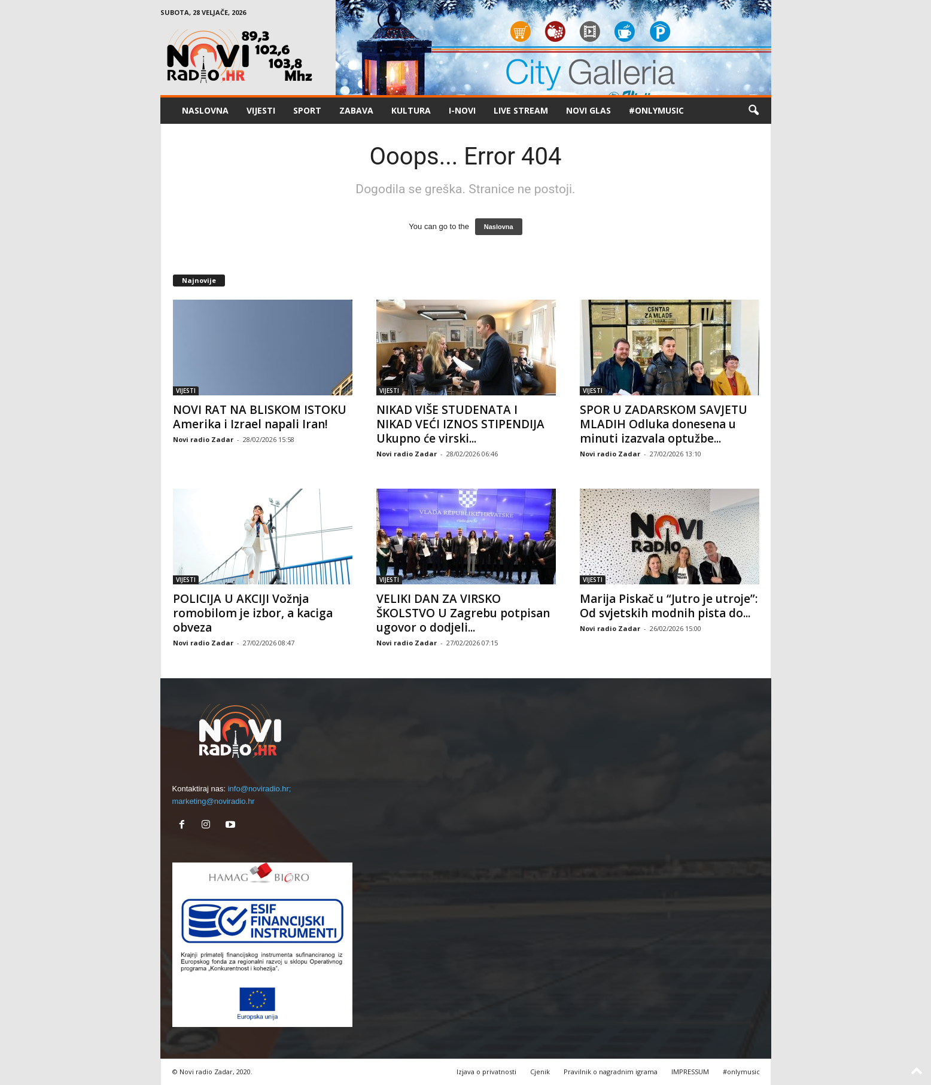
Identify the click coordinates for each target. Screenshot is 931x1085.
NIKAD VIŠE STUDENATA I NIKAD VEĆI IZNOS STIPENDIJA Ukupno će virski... (460, 424)
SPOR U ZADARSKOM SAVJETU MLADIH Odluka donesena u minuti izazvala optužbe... (663, 424)
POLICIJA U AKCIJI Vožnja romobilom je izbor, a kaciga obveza (253, 613)
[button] (753, 110)
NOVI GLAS (588, 110)
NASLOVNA (205, 110)
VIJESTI (261, 110)
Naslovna (498, 226)
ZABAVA (356, 110)
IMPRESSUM (690, 1071)
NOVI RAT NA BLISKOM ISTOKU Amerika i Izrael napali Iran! (259, 417)
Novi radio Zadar (203, 439)
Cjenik (540, 1071)
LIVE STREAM (521, 110)
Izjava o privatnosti (486, 1071)
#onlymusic (656, 110)
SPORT (307, 110)
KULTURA (411, 110)
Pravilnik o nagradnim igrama (611, 1071)
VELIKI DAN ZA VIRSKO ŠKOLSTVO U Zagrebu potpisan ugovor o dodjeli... (463, 613)
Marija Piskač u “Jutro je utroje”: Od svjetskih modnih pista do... (668, 606)
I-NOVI (462, 110)
